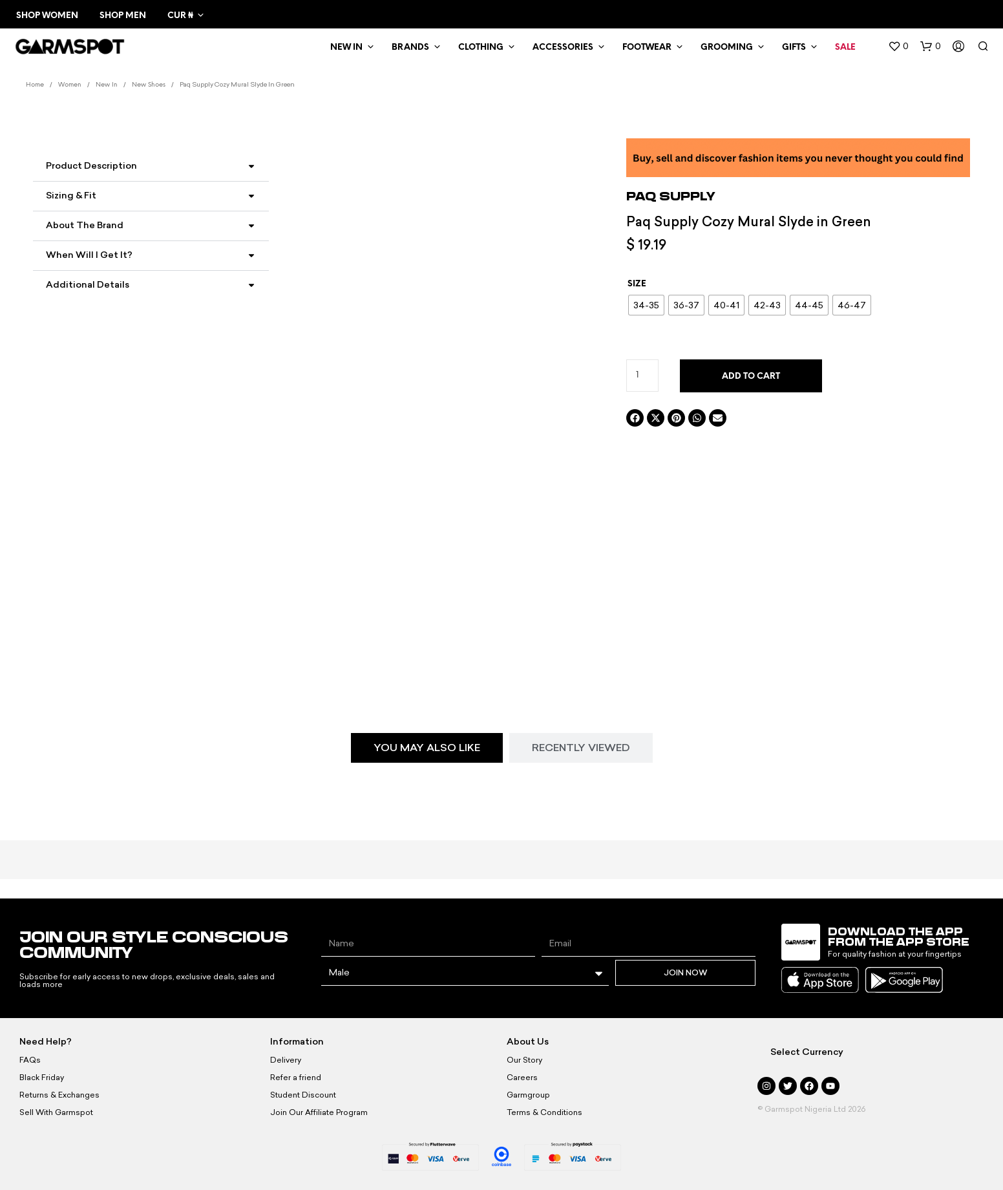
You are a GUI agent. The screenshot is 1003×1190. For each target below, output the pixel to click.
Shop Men (123, 16)
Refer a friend (295, 1077)
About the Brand (84, 225)
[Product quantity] (642, 375)
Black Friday (41, 1077)
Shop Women (47, 16)
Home (35, 85)
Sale (845, 47)
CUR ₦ (180, 16)
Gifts (794, 47)
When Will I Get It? (89, 255)
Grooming (727, 47)
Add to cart (751, 376)
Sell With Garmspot (56, 1112)
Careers (522, 1077)
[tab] (427, 748)
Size (637, 284)
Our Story (524, 1060)
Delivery (285, 1060)
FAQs (30, 1060)
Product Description (91, 165)
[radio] (646, 305)
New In (346, 47)
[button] (898, 46)
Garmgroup (528, 1095)
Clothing (480, 47)
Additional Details (87, 284)
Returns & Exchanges (59, 1095)
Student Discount (303, 1095)
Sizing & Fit (71, 195)
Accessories (563, 47)
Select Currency (806, 1052)
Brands (410, 47)
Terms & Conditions (544, 1112)
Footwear (646, 47)
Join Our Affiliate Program (319, 1112)
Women (69, 85)
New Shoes (148, 85)
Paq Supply (670, 196)
